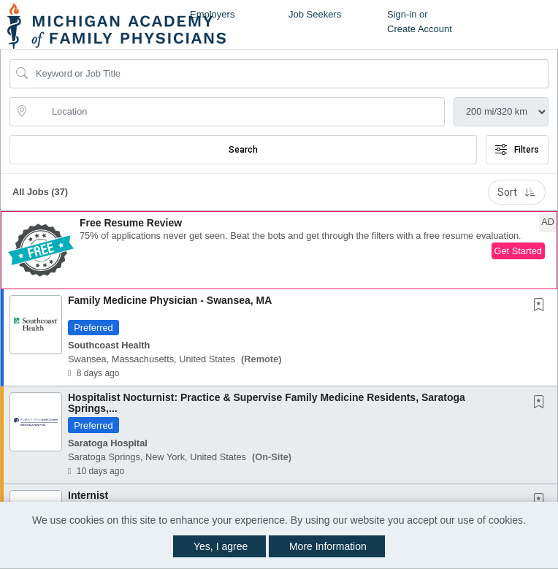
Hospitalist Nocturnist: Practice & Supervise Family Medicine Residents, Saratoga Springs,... (266, 403)
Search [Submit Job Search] (243, 150)
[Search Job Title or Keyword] (289, 73)
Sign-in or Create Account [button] (419, 21)
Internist (88, 495)
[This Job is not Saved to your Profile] (541, 306)
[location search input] (237, 111)
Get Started (518, 250)
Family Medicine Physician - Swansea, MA (170, 300)
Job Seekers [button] (314, 14)
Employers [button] (212, 14)
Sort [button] (516, 192)
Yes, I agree (221, 546)
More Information (328, 546)
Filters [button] (517, 150)
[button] (279, 250)
